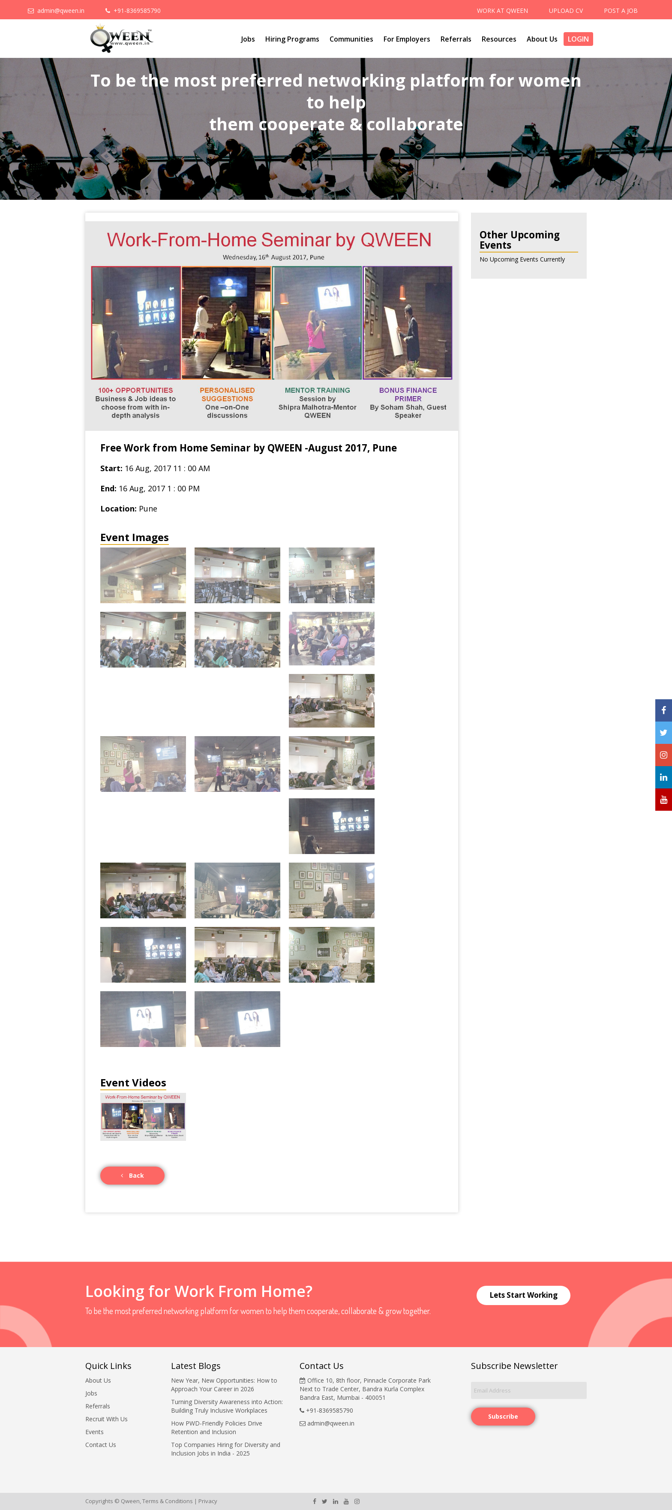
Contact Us (100, 1445)
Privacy (207, 1501)
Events (94, 1432)
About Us (542, 39)
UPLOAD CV (566, 10)
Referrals (456, 39)
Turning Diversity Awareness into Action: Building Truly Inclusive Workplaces (227, 1406)
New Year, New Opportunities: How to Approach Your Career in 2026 (224, 1384)
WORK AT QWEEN (502, 10)
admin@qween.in (56, 10)
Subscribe (503, 1416)
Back (132, 1175)
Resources (499, 39)
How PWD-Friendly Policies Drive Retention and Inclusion (216, 1427)
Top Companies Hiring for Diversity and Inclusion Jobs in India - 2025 (225, 1449)
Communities (351, 39)
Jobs (248, 39)
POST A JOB (621, 10)
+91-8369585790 (133, 10)
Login (578, 39)
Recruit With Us (106, 1419)
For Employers (407, 39)
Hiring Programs (292, 39)
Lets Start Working (523, 1295)
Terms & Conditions (167, 1501)
